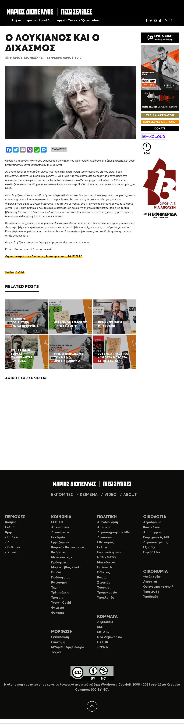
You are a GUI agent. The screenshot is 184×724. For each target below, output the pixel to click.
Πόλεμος (103, 572)
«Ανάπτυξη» (152, 576)
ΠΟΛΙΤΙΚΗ (107, 517)
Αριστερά (104, 527)
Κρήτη (9, 532)
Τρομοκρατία (107, 592)
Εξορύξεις (150, 547)
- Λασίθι (11, 542)
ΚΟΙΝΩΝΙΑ (61, 517)
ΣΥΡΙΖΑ (10, 272)
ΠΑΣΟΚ (102, 642)
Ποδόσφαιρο (60, 577)
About (96, 20)
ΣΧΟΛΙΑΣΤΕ (59, 149)
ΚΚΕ (100, 627)
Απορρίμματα (153, 532)
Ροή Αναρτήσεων (24, 20)
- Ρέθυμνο (12, 547)
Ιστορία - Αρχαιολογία (67, 647)
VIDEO (110, 495)
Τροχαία (57, 597)
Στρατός (103, 582)
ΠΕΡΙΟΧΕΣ (15, 517)
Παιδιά (56, 572)
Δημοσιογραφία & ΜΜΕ (114, 532)
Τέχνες (56, 652)
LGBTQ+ (57, 522)
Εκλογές (103, 547)
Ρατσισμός (59, 582)
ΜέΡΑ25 (103, 632)
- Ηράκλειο (13, 537)
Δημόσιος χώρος (155, 542)
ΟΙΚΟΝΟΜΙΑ (155, 572)
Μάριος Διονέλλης (26, 57)
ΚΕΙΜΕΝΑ (89, 495)
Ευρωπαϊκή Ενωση (110, 552)
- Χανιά (10, 552)
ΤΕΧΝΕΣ (20, 272)
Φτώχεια (57, 607)
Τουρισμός (151, 591)
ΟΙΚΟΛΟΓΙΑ (154, 517)
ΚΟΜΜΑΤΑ (107, 617)
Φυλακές (57, 612)
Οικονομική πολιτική (158, 586)
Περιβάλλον (152, 552)
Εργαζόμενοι (60, 542)
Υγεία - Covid (61, 602)
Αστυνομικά (60, 527)
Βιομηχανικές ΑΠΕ (156, 537)
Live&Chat (47, 20)
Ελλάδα (11, 527)
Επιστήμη (58, 642)
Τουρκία (103, 587)
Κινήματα (58, 552)
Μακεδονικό (106, 562)
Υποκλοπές (105, 597)
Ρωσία (102, 577)
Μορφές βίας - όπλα (66, 567)
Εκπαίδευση (60, 637)
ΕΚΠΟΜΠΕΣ (62, 495)
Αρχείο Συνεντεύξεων (73, 20)
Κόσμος (10, 522)
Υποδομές (150, 596)
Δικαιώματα (60, 532)
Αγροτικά (150, 581)
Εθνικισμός (105, 542)
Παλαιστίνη (105, 567)
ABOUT (130, 495)
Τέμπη (55, 587)
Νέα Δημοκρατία (109, 637)
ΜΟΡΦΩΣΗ (62, 632)
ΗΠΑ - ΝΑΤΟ (106, 557)
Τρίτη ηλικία (60, 592)
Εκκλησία (58, 537)
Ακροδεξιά (105, 622)
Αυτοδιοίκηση (107, 522)
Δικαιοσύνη (105, 537)
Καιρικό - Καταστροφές (68, 547)
